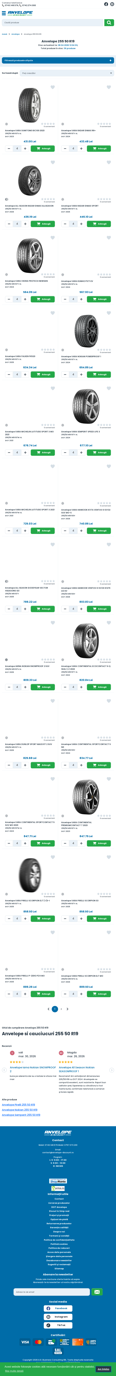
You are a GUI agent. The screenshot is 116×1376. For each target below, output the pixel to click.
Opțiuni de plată (59, 1219)
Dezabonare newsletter (59, 1260)
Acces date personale (59, 1252)
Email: (58, 1149)
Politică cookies (59, 1244)
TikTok (55, 1325)
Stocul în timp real (59, 1211)
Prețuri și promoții (59, 1215)
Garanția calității (59, 1227)
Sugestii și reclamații (59, 1264)
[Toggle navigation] (4, 13)
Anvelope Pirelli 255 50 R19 (18, 1105)
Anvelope (15, 34)
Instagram (57, 1317)
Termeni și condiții (59, 1235)
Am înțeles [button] (103, 1369)
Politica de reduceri (59, 1248)
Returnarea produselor (59, 1223)
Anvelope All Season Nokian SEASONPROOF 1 (77, 1069)
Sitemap (59, 1268)
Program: (58, 1157)
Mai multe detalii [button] (14, 1371)
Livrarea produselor (59, 1203)
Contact (59, 1198)
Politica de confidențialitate (59, 1240)
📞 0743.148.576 (10, 5)
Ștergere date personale (59, 1256)
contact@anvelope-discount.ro (58, 1152)
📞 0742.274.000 (27, 5)
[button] (4, 1070)
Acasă (4, 34)
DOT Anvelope (59, 1207)
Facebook (56, 1308)
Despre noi (59, 1231)
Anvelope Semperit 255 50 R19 (21, 1115)
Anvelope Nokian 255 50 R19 (19, 1110)
